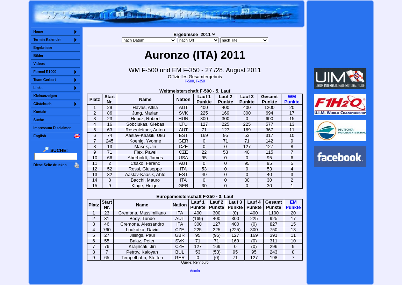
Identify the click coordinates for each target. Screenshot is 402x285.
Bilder (38, 56)
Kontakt (40, 112)
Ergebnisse (43, 48)
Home (38, 32)
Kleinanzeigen (45, 96)
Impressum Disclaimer (52, 128)
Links (38, 88)
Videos (39, 64)
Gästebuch (43, 104)
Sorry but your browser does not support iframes (340, 34)
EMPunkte (293, 204)
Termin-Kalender (47, 40)
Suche (39, 120)
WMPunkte (291, 99)
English (40, 136)
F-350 (200, 81)
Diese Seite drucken (50, 165)
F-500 (189, 81)
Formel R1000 (45, 72)
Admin (195, 271)
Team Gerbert (45, 80)
